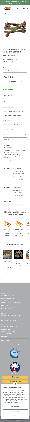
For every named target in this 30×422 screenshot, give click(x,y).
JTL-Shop (18, 420)
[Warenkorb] (27, 8)
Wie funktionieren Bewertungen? (13, 124)
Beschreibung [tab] (7, 95)
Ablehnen (15, 416)
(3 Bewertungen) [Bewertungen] (10, 55)
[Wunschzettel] (23, 8)
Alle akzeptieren (15, 406)
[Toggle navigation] (2, 7)
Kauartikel (11, 61)
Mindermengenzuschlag (9, 83)
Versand (13, 81)
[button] (18, 8)
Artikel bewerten (8, 106)
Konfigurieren (15, 411)
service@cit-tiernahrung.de (12, 302)
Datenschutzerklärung (12, 402)
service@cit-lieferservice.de (12, 315)
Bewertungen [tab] (19, 95)
